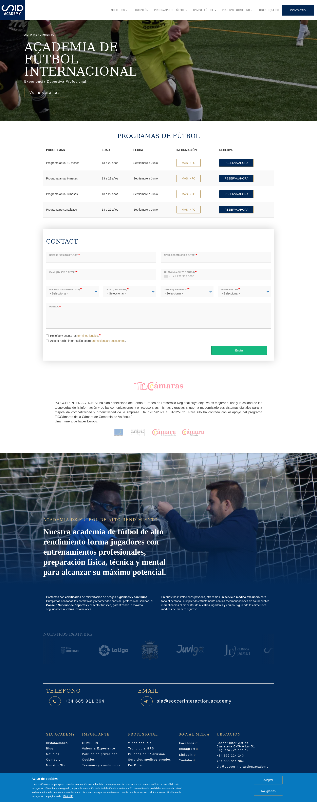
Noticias (52, 754)
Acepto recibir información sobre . (86, 340)
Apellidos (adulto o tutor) (179, 255)
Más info (68, 796)
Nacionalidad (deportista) (64, 289)
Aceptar (268, 780)
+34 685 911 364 (85, 701)
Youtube (187, 760)
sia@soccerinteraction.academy (194, 701)
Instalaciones (57, 743)
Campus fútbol (204, 10)
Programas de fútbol (170, 10)
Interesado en (229, 289)
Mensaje (54, 307)
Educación (141, 10)
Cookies (88, 759)
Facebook (188, 743)
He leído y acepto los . (72, 335)
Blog (49, 748)
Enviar (239, 350)
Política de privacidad (100, 754)
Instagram (189, 748)
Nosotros (119, 10)
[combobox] (166, 274)
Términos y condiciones (101, 765)
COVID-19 (90, 743)
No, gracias (268, 791)
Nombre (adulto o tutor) (63, 255)
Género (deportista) (175, 289)
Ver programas (45, 93)
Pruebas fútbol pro (237, 10)
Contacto (298, 10)
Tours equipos (269, 10)
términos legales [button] (87, 335)
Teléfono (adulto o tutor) (179, 272)
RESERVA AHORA (236, 163)
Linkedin (187, 754)
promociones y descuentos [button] (108, 340)
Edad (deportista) (117, 289)
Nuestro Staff (57, 765)
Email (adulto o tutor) (62, 272)
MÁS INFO (188, 163)
